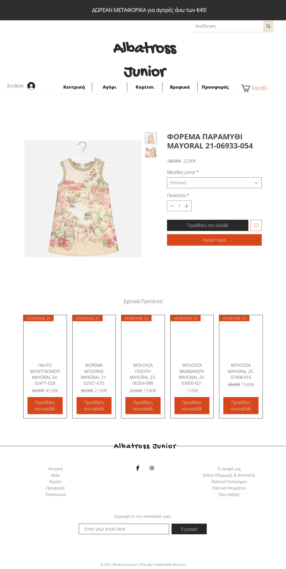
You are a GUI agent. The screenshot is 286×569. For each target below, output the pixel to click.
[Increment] (187, 206)
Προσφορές (55, 487)
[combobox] (214, 182)
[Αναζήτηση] (223, 26)
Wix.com (179, 564)
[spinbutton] (179, 206)
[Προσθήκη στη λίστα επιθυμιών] (256, 225)
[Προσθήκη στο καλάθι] (45, 405)
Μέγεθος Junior (183, 172)
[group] (143, 367)
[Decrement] (171, 206)
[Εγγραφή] (189, 529)
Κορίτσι (55, 481)
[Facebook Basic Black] (137, 468)
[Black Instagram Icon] (151, 468)
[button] (257, 88)
